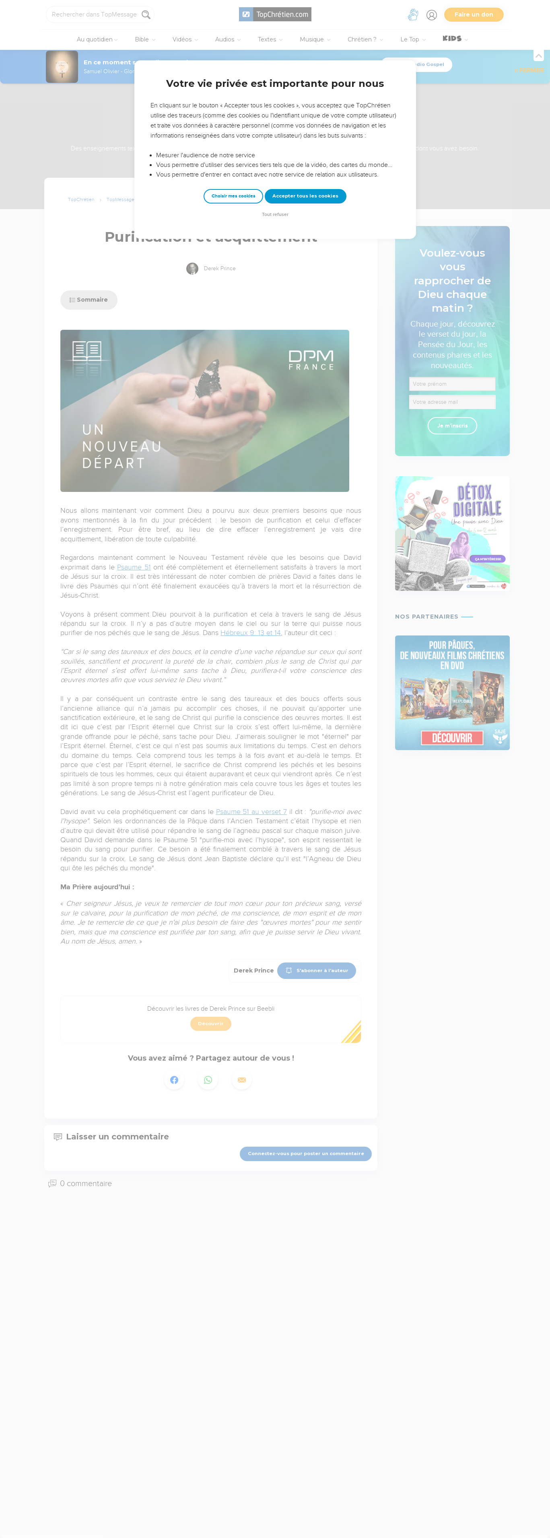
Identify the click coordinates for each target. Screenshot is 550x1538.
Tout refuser (275, 214)
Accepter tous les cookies (305, 196)
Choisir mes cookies (233, 196)
